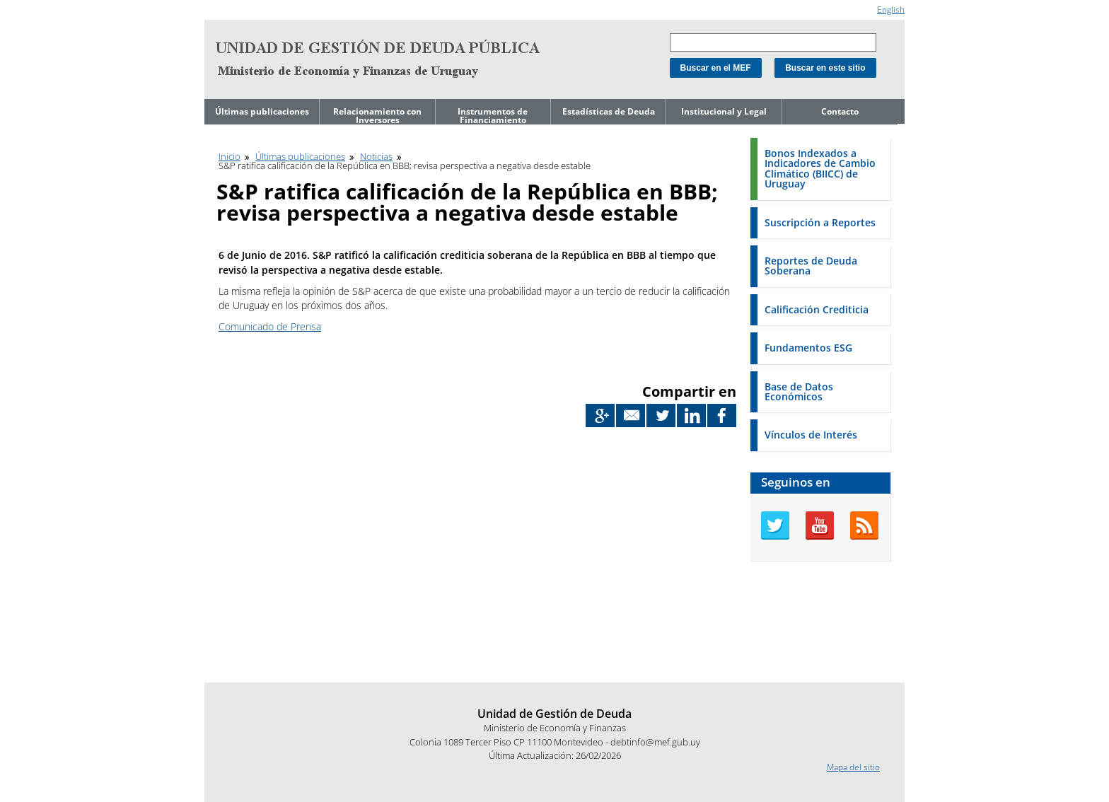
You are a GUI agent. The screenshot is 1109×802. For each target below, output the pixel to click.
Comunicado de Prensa (270, 326)
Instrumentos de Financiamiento (493, 115)
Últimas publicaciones (262, 111)
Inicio (229, 156)
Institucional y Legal (724, 111)
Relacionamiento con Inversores (377, 115)
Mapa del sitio (853, 767)
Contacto (840, 111)
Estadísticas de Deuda (608, 111)
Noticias (376, 156)
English (891, 10)
